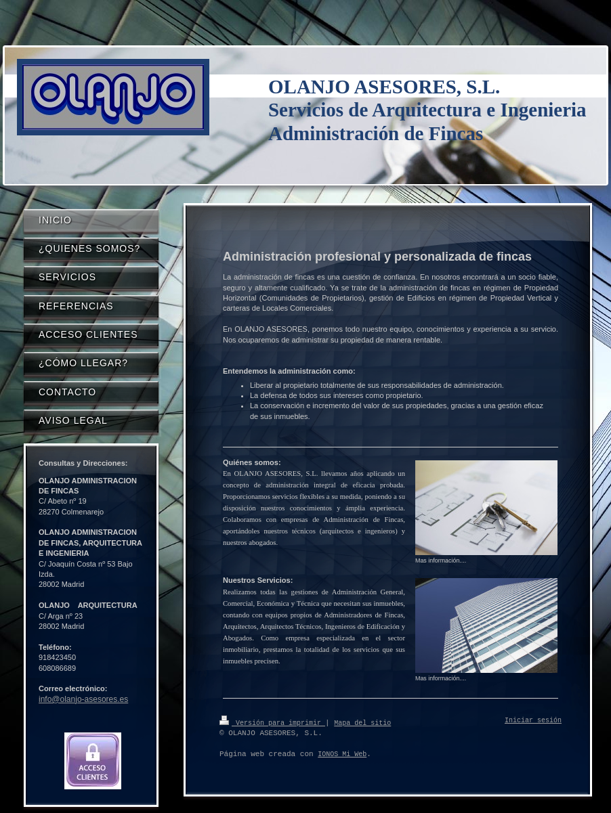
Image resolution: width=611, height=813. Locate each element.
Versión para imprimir (272, 722)
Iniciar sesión (533, 721)
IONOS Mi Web (342, 754)
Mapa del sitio (362, 722)
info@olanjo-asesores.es (83, 699)
